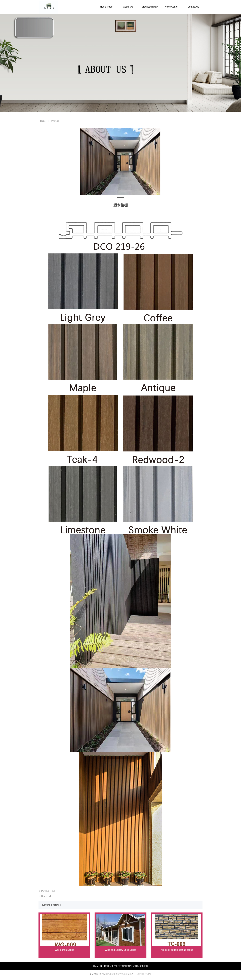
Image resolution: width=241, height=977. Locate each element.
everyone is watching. (51, 905)
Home (43, 121)
